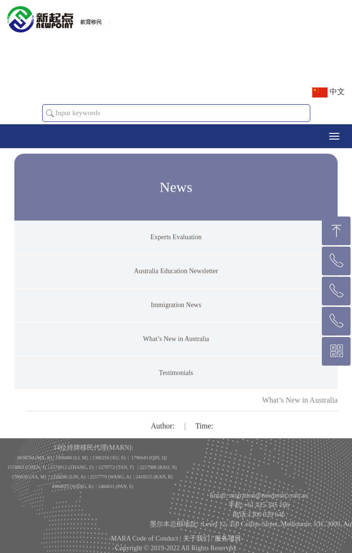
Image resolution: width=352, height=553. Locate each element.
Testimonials (176, 381)
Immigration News (176, 313)
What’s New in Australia (176, 347)
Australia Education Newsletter (176, 279)
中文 (328, 92)
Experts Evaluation (176, 245)
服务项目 (228, 543)
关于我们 (196, 543)
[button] (50, 113)
